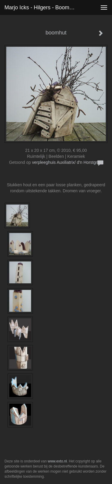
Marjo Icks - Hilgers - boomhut (40, 7)
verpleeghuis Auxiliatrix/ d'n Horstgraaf (67, 162)
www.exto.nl (57, 461)
